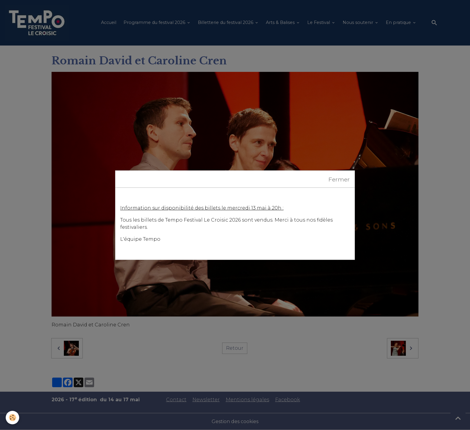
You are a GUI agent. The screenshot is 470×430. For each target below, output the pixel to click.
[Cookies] (12, 417)
